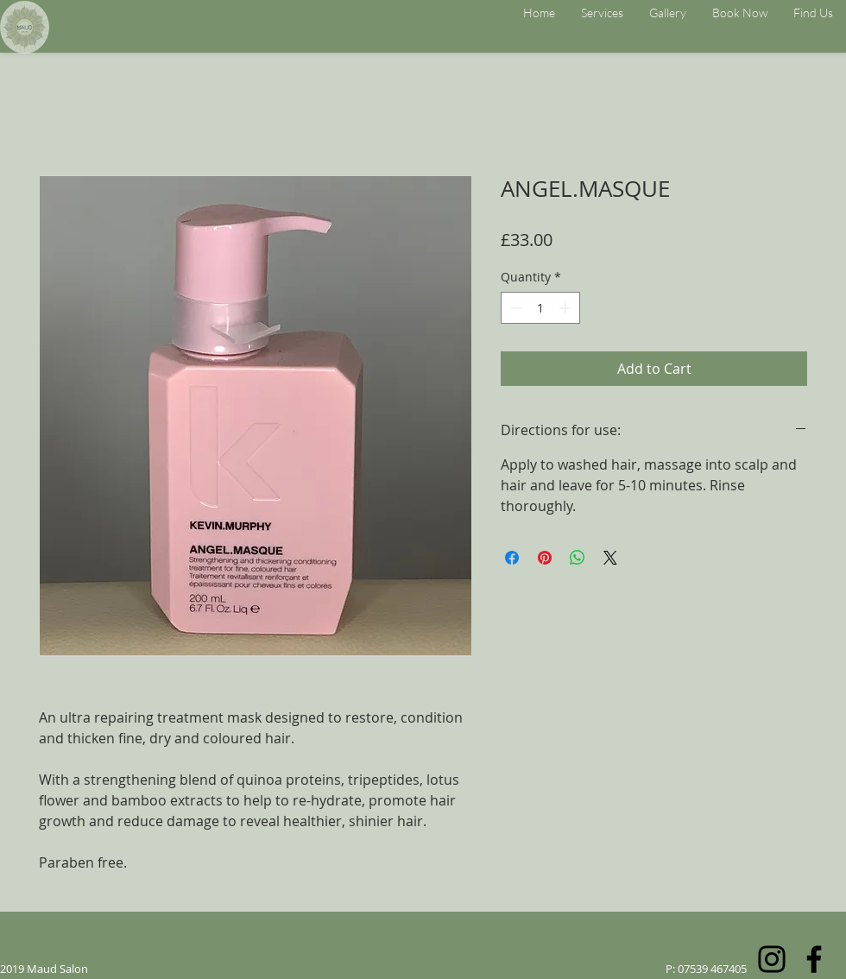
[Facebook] (814, 959)
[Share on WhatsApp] (577, 557)
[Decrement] (514, 308)
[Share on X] (610, 557)
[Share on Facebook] (512, 557)
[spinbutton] (540, 308)
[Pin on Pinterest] (544, 557)
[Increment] (567, 308)
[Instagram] (772, 959)
